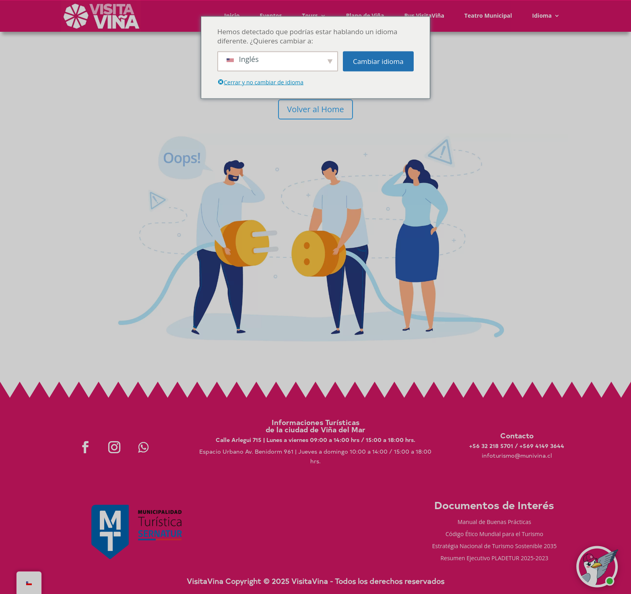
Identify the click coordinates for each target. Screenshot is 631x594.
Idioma (542, 15)
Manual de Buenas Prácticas (494, 522)
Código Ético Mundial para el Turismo (494, 534)
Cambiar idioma (378, 61)
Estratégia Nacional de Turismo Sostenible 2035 (494, 546)
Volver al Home (315, 109)
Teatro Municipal (488, 15)
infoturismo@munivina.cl (517, 455)
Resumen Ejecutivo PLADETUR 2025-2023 (494, 558)
